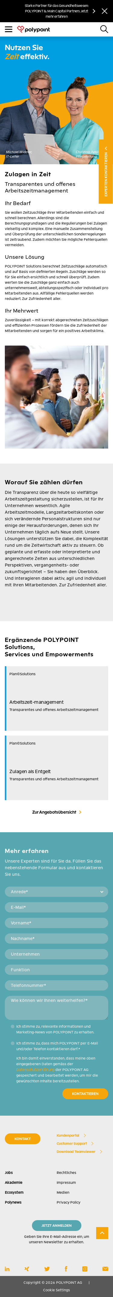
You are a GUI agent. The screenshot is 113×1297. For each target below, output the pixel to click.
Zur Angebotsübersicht (54, 812)
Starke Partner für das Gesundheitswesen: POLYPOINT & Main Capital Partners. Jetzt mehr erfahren (57, 11)
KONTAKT (22, 1138)
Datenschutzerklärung (35, 1069)
